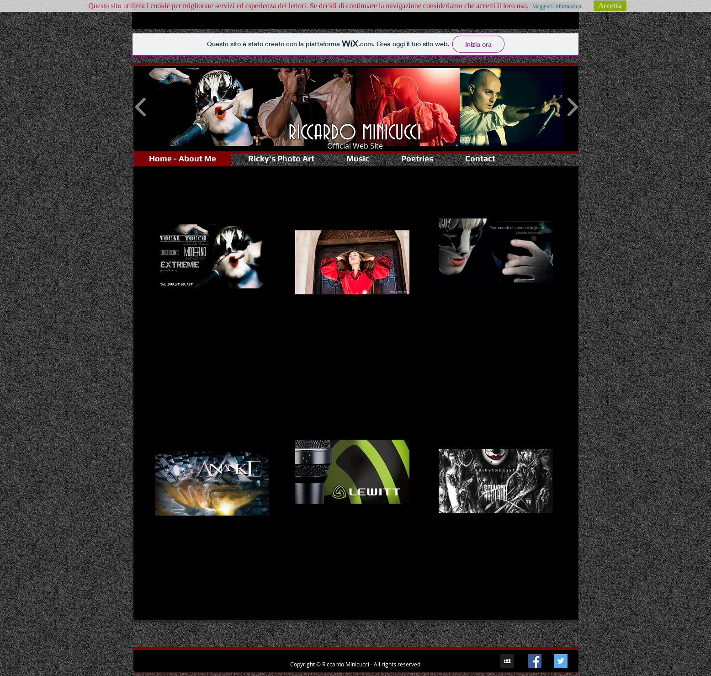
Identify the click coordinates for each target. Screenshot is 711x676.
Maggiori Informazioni (557, 6)
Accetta (610, 6)
